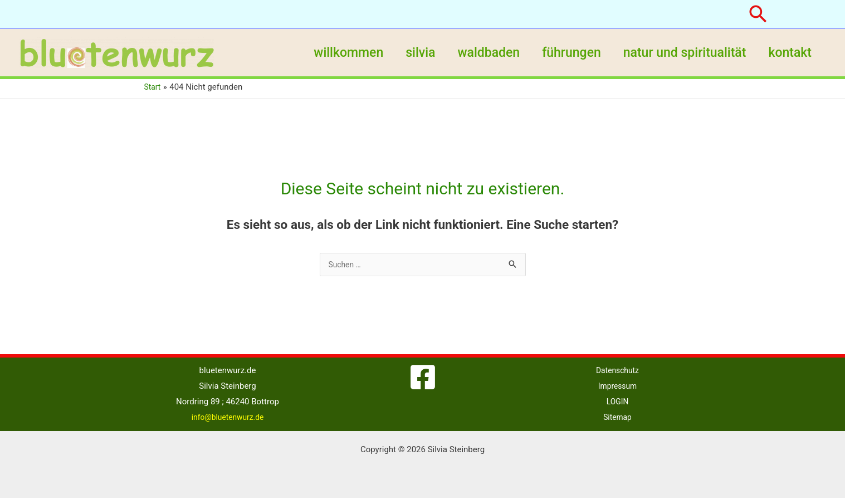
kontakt (788, 52)
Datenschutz (617, 371)
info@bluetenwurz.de (227, 418)
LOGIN (617, 403)
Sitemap (617, 418)
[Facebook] (423, 378)
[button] (758, 14)
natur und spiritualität (679, 52)
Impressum (617, 387)
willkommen (330, 52)
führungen (563, 52)
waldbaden (477, 52)
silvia (405, 52)
